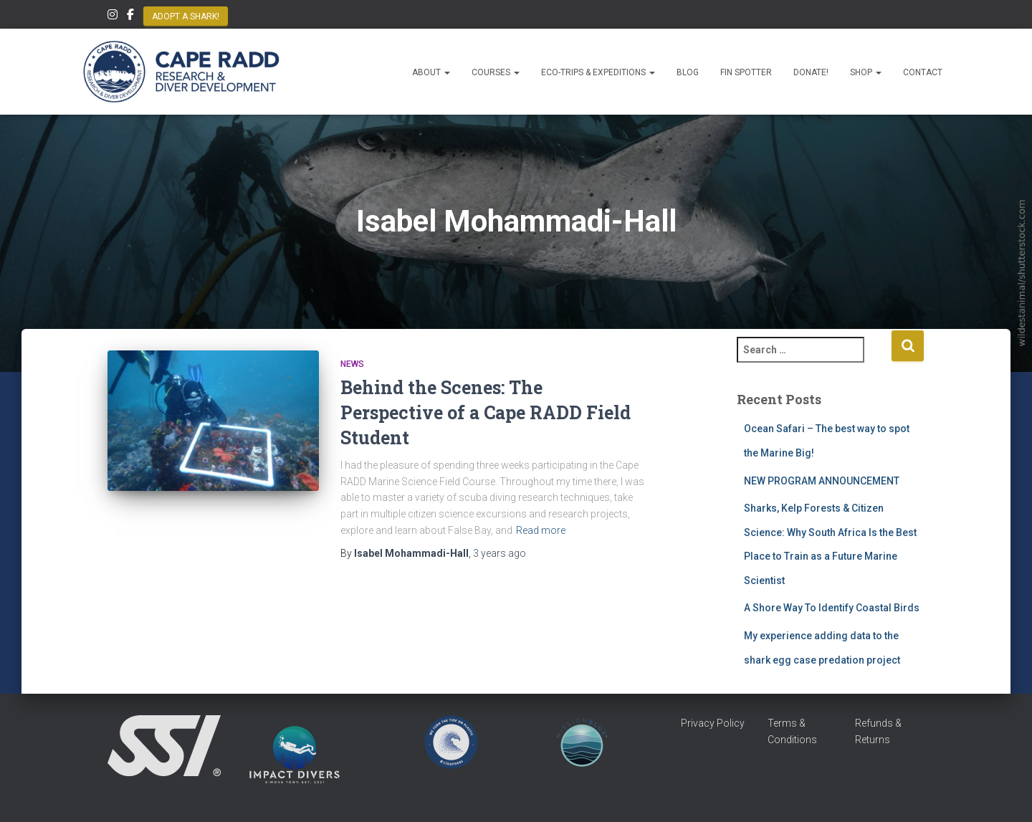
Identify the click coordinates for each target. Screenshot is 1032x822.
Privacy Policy (713, 723)
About (431, 72)
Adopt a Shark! (185, 16)
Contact (922, 72)
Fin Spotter (746, 72)
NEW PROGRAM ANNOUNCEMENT (823, 481)
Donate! (810, 72)
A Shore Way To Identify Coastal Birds (831, 607)
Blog (688, 72)
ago (499, 553)
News (352, 364)
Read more (540, 530)
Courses (496, 72)
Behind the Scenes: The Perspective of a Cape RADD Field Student (485, 412)
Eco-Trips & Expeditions (598, 72)
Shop (866, 72)
